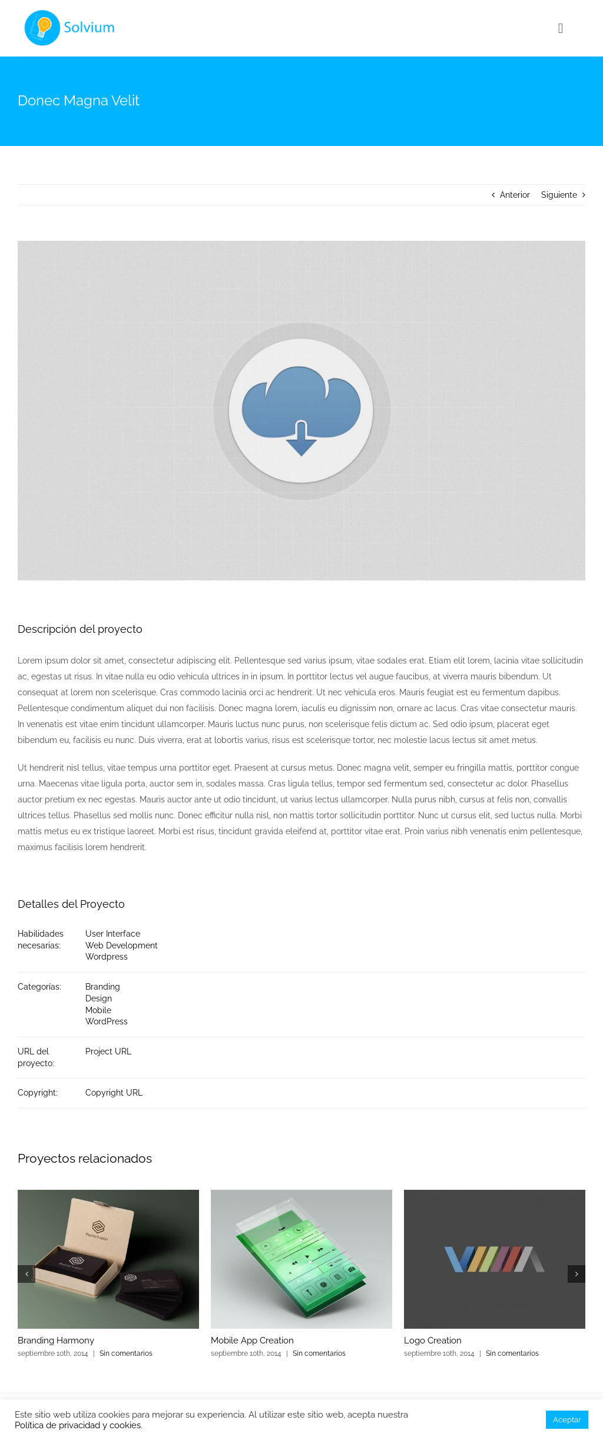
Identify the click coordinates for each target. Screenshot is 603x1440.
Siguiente (559, 195)
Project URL (108, 1051)
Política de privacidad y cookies (78, 1425)
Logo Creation (433, 1340)
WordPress (106, 1021)
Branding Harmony (56, 1340)
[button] (26, 1274)
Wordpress (106, 956)
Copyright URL (114, 1092)
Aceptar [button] (567, 1419)
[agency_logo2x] (71, 13)
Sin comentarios (126, 1353)
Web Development (121, 945)
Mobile (98, 1010)
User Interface (112, 933)
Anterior (515, 195)
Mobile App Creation (252, 1340)
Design (98, 998)
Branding (102, 986)
